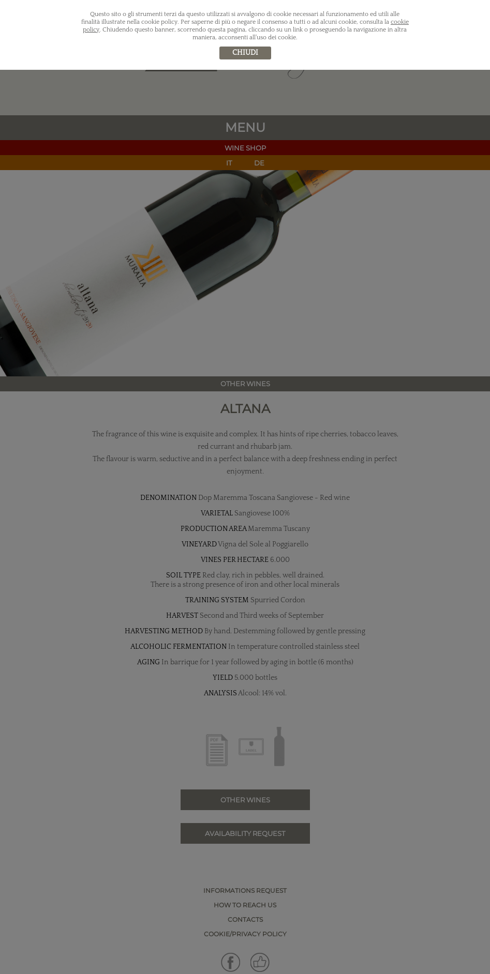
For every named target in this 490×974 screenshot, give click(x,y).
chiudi (245, 53)
